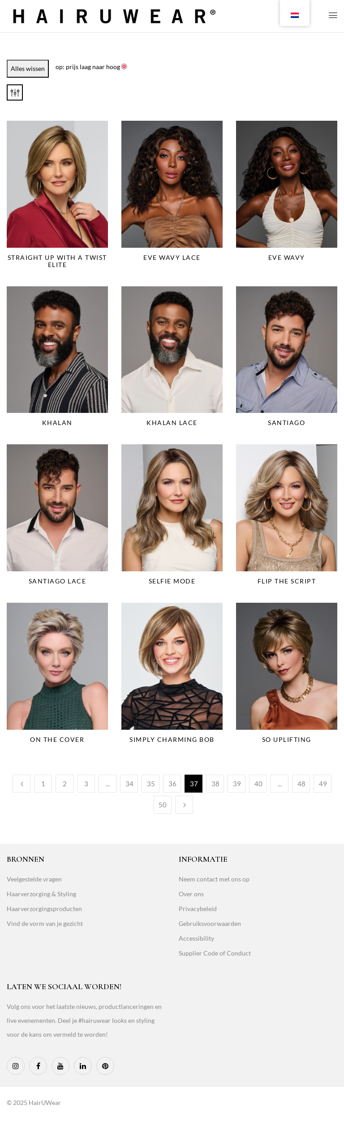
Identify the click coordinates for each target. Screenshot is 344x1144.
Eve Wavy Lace (172, 257)
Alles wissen (28, 68)
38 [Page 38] (215, 784)
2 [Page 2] (65, 784)
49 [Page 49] (323, 784)
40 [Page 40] (258, 784)
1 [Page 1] (43, 784)
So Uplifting (286, 739)
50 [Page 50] (163, 805)
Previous (21, 784)
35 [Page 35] (151, 784)
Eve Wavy (286, 257)
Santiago (286, 422)
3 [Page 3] (86, 784)
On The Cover (57, 739)
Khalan (57, 422)
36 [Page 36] (172, 784)
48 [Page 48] (301, 784)
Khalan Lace (172, 422)
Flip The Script (287, 581)
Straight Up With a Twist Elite (57, 261)
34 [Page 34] (129, 784)
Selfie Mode (172, 581)
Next (184, 805)
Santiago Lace (57, 581)
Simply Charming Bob (172, 739)
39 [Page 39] (237, 784)
